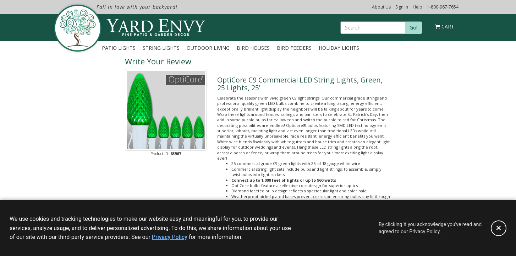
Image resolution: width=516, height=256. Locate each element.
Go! (413, 27)
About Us (381, 7)
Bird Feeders (294, 47)
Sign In (401, 7)
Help (417, 7)
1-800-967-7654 (443, 7)
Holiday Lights (339, 47)
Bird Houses (253, 47)
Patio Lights (119, 47)
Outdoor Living (208, 47)
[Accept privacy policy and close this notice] (498, 228)
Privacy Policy (169, 237)
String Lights (161, 47)
